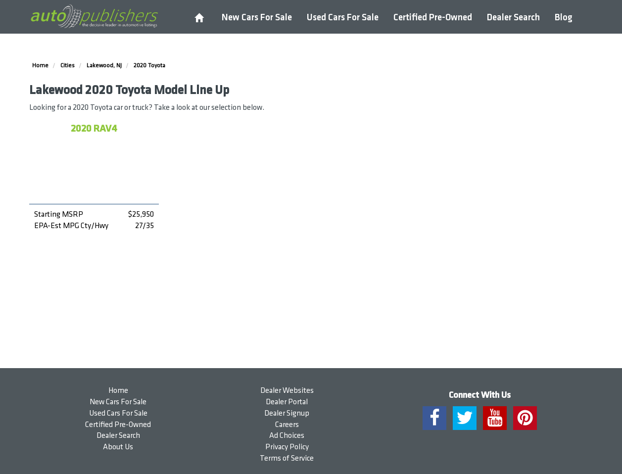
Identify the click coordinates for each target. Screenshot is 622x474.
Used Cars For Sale (343, 17)
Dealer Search (513, 17)
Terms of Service (287, 458)
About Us (118, 447)
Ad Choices (286, 435)
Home (118, 390)
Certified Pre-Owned (432, 17)
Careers (287, 424)
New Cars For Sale (257, 17)
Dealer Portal (287, 402)
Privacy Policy (287, 447)
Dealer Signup (286, 413)
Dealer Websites (287, 390)
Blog (564, 17)
